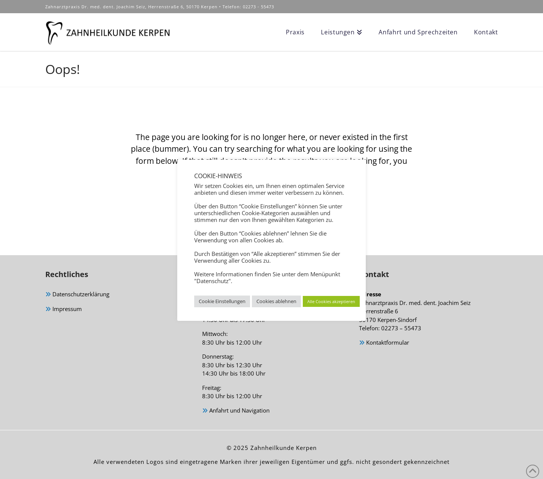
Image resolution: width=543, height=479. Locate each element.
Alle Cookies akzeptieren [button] (331, 301)
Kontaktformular (384, 343)
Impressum (63, 309)
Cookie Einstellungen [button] (222, 301)
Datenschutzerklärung (77, 294)
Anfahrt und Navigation (236, 411)
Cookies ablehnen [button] (276, 301)
